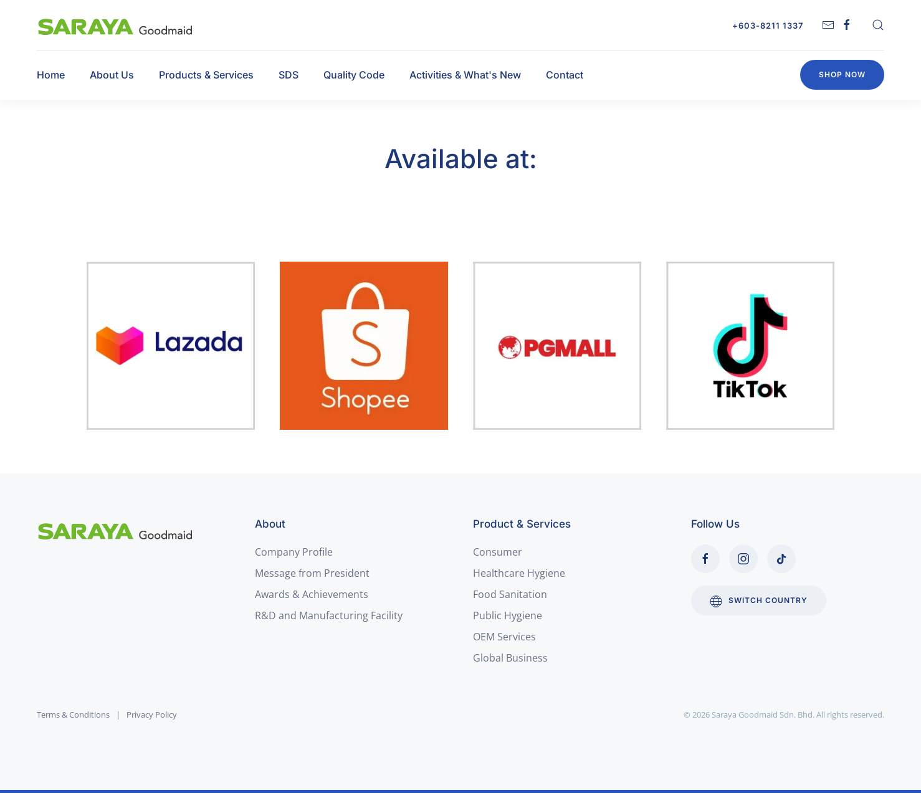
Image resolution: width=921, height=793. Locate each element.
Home (51, 75)
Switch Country (759, 601)
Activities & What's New (465, 75)
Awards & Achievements (311, 594)
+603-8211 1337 (767, 26)
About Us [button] (112, 75)
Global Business (510, 658)
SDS (288, 75)
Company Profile (294, 552)
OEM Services (504, 636)
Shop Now (842, 74)
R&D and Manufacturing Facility (329, 615)
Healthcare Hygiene (519, 573)
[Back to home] (115, 24)
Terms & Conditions (73, 714)
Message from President (312, 573)
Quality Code (353, 75)
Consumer (497, 552)
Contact (564, 75)
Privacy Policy (151, 714)
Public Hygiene (507, 615)
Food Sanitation (510, 594)
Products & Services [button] (206, 75)
